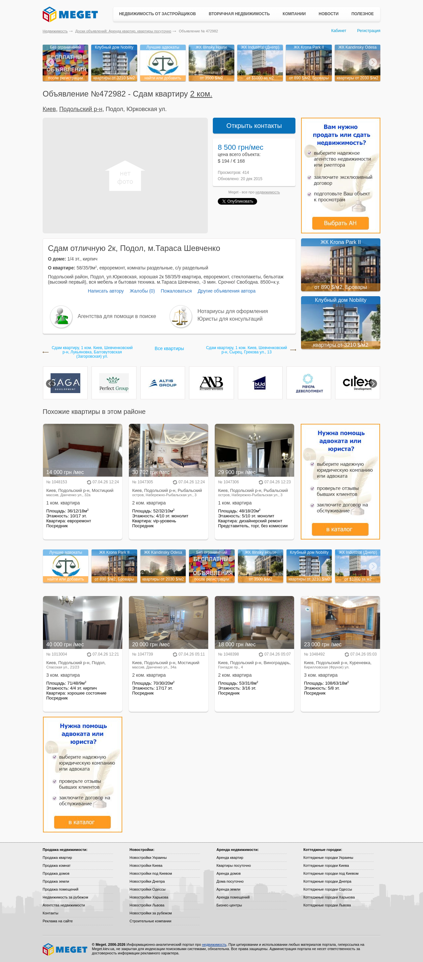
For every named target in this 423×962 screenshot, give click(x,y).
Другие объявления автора (226, 291)
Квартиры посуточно (233, 865)
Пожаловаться (176, 291)
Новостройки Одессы (148, 889)
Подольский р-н (80, 109)
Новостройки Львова (147, 905)
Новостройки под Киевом (151, 873)
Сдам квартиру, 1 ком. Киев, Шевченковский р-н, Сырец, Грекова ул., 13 (246, 350)
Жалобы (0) (142, 291)
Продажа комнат (57, 865)
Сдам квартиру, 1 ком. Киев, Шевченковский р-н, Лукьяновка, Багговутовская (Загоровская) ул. (92, 352)
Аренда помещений (233, 897)
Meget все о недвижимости (65, 949)
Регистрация (368, 30)
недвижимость (267, 192)
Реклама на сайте (58, 921)
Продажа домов (56, 873)
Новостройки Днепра (147, 881)
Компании (294, 14)
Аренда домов (228, 873)
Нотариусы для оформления (233, 311)
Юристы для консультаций (230, 319)
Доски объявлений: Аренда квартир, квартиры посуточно (123, 31)
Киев (49, 109)
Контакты (50, 913)
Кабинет (338, 30)
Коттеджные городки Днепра (327, 881)
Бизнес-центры (229, 905)
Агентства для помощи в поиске (117, 316)
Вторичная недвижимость (239, 14)
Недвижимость (55, 31)
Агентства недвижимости (64, 905)
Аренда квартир (229, 858)
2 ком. (201, 93)
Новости (328, 14)
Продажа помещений (60, 889)
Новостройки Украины (148, 858)
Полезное (362, 14)
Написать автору (106, 291)
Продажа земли (56, 881)
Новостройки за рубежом (151, 913)
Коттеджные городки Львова (327, 905)
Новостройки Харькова (149, 897)
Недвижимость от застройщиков (157, 14)
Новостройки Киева (146, 865)
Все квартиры (169, 348)
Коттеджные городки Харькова (329, 897)
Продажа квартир (57, 858)
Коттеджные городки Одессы (327, 889)
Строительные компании (150, 921)
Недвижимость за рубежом (65, 897)
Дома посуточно (230, 881)
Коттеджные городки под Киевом (331, 873)
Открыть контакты (254, 125)
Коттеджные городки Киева (326, 865)
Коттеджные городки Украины (328, 858)
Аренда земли (228, 889)
